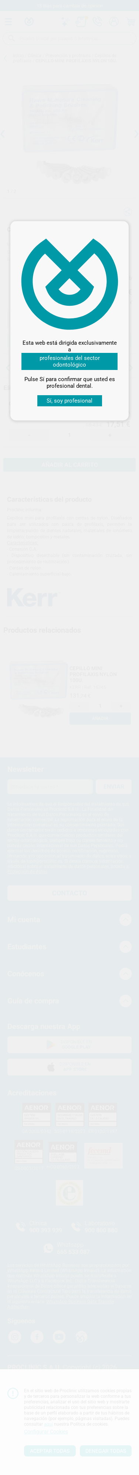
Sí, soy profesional (69, 400)
